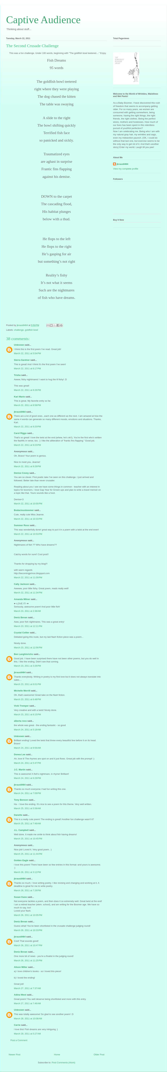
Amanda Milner (22, 599)
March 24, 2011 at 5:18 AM (27, 729)
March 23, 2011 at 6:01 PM (27, 684)
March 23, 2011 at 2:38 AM (27, 611)
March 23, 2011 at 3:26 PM (27, 665)
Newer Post (14, 1054)
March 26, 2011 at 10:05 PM (28, 915)
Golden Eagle (21, 860)
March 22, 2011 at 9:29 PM (27, 466)
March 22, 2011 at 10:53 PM (28, 534)
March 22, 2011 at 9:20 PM (27, 426)
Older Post (99, 1054)
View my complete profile (125, 168)
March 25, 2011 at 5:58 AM (27, 808)
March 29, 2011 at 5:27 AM (27, 1033)
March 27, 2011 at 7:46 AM (27, 1003)
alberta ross (20, 721)
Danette (18, 815)
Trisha (17, 375)
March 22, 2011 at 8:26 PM (27, 390)
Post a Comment (18, 1040)
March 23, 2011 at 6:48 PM (27, 699)
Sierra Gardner (22, 360)
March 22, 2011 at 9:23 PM (27, 445)
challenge (19, 330)
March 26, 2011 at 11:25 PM (28, 960)
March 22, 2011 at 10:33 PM (28, 519)
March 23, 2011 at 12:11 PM (28, 626)
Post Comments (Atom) (63, 1062)
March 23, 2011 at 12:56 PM (28, 647)
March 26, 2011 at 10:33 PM (28, 930)
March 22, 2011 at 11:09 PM (28, 577)
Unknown (19, 345)
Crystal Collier (21, 632)
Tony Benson (21, 800)
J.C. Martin (19, 769)
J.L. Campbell (21, 830)
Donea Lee (19, 754)
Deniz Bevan (20, 617)
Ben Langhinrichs (23, 654)
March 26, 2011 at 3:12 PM (27, 872)
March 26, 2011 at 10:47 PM (28, 945)
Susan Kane (20, 897)
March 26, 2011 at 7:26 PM (27, 890)
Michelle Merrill (22, 690)
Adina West (20, 994)
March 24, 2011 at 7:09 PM (27, 793)
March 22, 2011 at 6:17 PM (27, 368)
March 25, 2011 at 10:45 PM (28, 838)
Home (57, 1054)
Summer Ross (21, 525)
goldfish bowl (31, 330)
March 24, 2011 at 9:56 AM (27, 748)
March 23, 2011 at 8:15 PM (27, 714)
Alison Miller (20, 967)
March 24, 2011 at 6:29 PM (27, 778)
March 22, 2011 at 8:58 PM (27, 405)
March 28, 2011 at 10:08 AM (28, 1018)
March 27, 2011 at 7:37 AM (27, 988)
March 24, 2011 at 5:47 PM (27, 763)
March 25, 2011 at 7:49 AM (27, 823)
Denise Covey (21, 473)
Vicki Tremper (21, 705)
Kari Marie (19, 396)
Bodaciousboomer (24, 510)
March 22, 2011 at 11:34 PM (28, 592)
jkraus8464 (20, 411)
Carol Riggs (20, 433)
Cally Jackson (21, 584)
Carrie (17, 1025)
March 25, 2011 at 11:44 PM (28, 854)
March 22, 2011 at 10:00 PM (28, 503)
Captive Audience (43, 19)
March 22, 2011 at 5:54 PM (27, 353)
